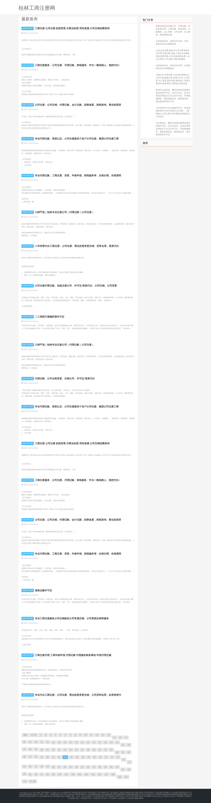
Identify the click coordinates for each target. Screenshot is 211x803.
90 (111, 767)
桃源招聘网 (166, 794)
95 (30, 774)
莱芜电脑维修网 (119, 794)
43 (59, 750)
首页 (25, 735)
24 (59, 742)
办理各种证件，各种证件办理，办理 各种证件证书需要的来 (172, 42)
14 (108, 735)
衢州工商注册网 (132, 796)
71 (112, 757)
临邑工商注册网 (145, 796)
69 (100, 757)
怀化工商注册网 (112, 793)
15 (114, 737)
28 (82, 742)
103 (79, 774)
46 (76, 750)
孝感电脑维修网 (132, 794)
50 (100, 750)
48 (88, 750)
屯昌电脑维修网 (94, 794)
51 (105, 750)
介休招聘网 (120, 798)
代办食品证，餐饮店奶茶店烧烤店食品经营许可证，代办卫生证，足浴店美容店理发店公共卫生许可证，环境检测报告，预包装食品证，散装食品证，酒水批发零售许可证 (173, 129)
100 (59, 774)
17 (126, 737)
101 (66, 774)
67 (89, 757)
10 (85, 735)
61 (53, 757)
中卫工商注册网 (41, 796)
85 (82, 767)
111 (24, 781)
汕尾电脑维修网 (106, 794)
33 (111, 742)
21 (42, 742)
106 (99, 774)
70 (106, 757)
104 (86, 774)
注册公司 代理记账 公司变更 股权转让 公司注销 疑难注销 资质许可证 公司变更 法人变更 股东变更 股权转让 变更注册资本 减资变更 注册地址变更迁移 (173, 79)
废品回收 (82, 793)
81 (59, 767)
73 (123, 760)
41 (47, 750)
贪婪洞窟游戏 (99, 796)
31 (100, 742)
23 (53, 742)
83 (71, 767)
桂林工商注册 (28, 28)
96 (36, 774)
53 (117, 752)
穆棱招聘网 (139, 798)
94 (24, 774)
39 (36, 749)
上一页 (33, 735)
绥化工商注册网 (54, 796)
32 (105, 742)
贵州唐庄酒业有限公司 (181, 793)
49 (94, 750)
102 (73, 774)
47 (82, 750)
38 (30, 749)
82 (65, 767)
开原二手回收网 (81, 798)
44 (65, 750)
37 (24, 749)
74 (129, 762)
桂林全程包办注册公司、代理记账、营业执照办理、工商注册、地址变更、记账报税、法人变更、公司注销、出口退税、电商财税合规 (173, 30)
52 (111, 750)
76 (30, 767)
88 (100, 767)
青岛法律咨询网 (28, 796)
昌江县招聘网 (156, 794)
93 (129, 769)
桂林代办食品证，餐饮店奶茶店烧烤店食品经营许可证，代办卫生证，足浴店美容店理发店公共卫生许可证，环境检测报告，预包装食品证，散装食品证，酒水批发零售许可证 (173, 96)
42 (53, 750)
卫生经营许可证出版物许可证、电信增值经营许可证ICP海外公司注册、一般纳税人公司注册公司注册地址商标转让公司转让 (173, 112)
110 (126, 777)
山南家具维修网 (124, 793)
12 (97, 735)
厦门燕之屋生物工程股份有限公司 (74, 794)
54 (123, 752)
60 (47, 757)
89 (105, 767)
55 (129, 752)
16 (120, 737)
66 (83, 757)
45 (71, 750)
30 (94, 742)
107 (106, 774)
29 (88, 742)
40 (42, 750)
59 (42, 757)
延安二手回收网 (177, 796)
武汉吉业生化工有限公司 (161, 796)
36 (129, 745)
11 (91, 735)
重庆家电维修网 (177, 794)
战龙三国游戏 (65, 796)
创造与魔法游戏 (137, 793)
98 (47, 774)
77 (36, 767)
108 (113, 774)
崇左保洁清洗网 (144, 794)
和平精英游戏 (148, 793)
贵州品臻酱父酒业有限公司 (115, 796)
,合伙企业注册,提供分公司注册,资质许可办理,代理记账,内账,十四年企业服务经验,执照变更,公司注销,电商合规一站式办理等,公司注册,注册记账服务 (173, 54)
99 (53, 774)
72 (118, 757)
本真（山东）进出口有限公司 (82, 796)
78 (42, 767)
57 (30, 757)
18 (24, 742)
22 (47, 742)
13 (103, 735)
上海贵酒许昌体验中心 (163, 793)
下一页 (32, 781)
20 (36, 742)
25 (65, 742)
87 (94, 767)
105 (93, 774)
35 (123, 745)
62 (59, 757)
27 (76, 742)
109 (119, 777)
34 (117, 742)
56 (24, 757)
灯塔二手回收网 (94, 798)
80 (53, 767)
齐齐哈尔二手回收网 (108, 798)
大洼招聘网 (130, 798)
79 (47, 767)
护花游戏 (89, 793)
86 (88, 767)
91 (117, 767)
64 (71, 757)
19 (30, 742)
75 (24, 767)
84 (76, 767)
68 (94, 757)
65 (77, 757)
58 (36, 757)
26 (71, 742)
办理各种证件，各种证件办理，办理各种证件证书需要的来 (173, 67)
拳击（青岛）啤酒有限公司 (50, 794)
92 (123, 769)
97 (42, 774)
